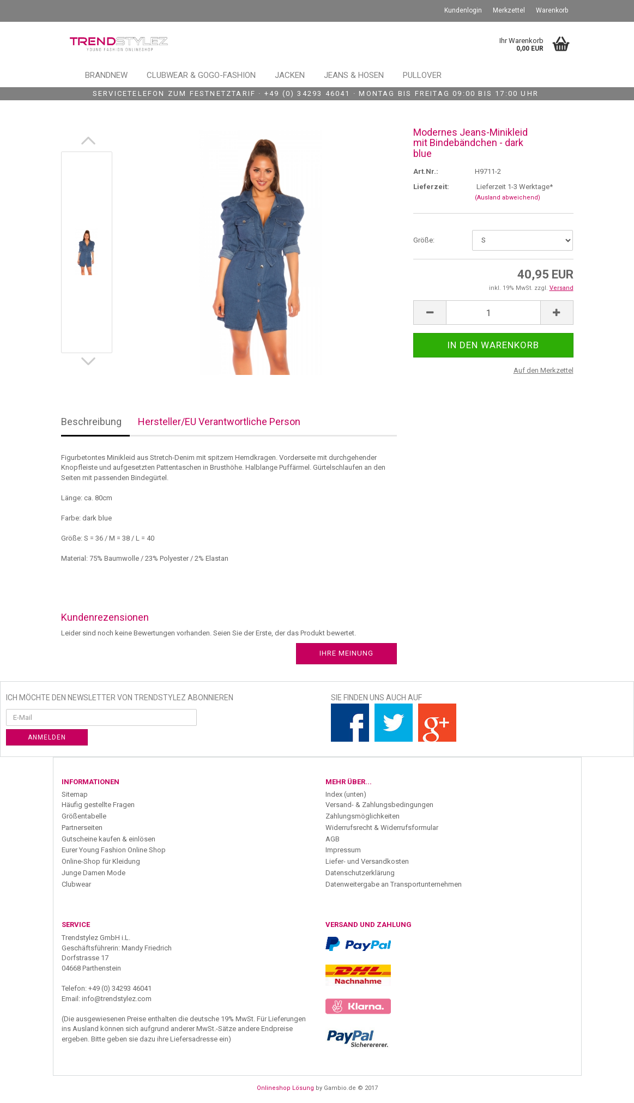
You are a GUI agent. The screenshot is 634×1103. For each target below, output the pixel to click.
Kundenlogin (463, 10)
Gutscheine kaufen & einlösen (108, 839)
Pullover (422, 75)
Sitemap (75, 794)
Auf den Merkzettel (543, 370)
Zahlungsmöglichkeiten (362, 816)
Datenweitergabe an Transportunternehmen (393, 884)
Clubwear (76, 884)
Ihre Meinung (346, 653)
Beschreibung (91, 421)
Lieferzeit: (431, 187)
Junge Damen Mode (93, 873)
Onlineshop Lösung (285, 1088)
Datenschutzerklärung (360, 873)
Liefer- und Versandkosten (367, 861)
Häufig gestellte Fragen (98, 805)
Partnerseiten (82, 827)
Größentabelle (84, 816)
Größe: (423, 240)
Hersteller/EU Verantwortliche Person (219, 421)
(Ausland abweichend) (507, 197)
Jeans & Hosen (354, 75)
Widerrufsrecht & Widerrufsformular (381, 827)
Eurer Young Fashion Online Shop (114, 850)
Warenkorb (552, 10)
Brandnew (106, 75)
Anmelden (47, 737)
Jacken (290, 75)
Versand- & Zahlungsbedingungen (379, 805)
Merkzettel (509, 10)
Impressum (343, 850)
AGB (332, 839)
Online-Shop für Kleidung (101, 861)
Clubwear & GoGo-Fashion (201, 75)
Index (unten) (345, 794)
